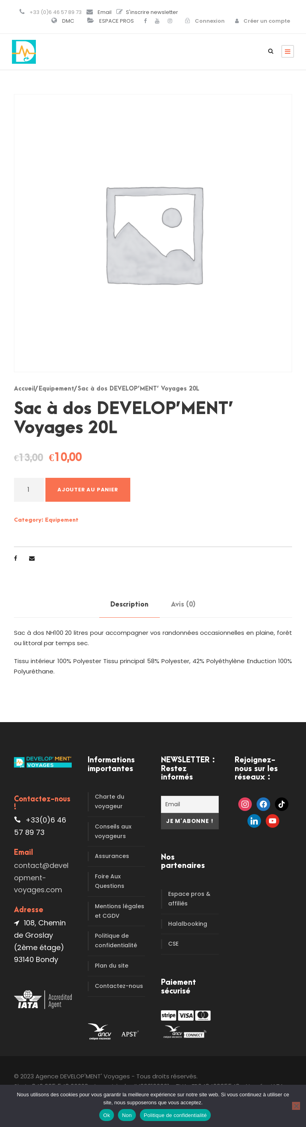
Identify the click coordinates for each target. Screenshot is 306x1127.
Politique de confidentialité (116, 940)
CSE (173, 944)
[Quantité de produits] (29, 490)
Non (127, 1115)
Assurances (112, 856)
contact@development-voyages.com (41, 877)
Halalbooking (187, 924)
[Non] (296, 1106)
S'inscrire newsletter (152, 12)
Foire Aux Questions (109, 881)
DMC (68, 21)
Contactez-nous (119, 986)
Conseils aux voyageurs (113, 831)
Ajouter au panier (87, 489)
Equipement (56, 388)
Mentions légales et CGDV (119, 911)
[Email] (190, 804)
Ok (106, 1115)
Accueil (24, 388)
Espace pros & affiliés (189, 898)
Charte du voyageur (109, 801)
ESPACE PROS (116, 21)
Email (105, 12)
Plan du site (111, 966)
